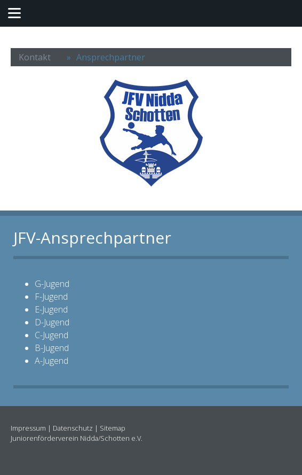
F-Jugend (51, 296)
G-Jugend (52, 284)
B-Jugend (52, 348)
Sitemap (112, 428)
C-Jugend (51, 335)
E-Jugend (51, 309)
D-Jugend (52, 322)
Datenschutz (73, 428)
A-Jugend (51, 361)
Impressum (28, 428)
